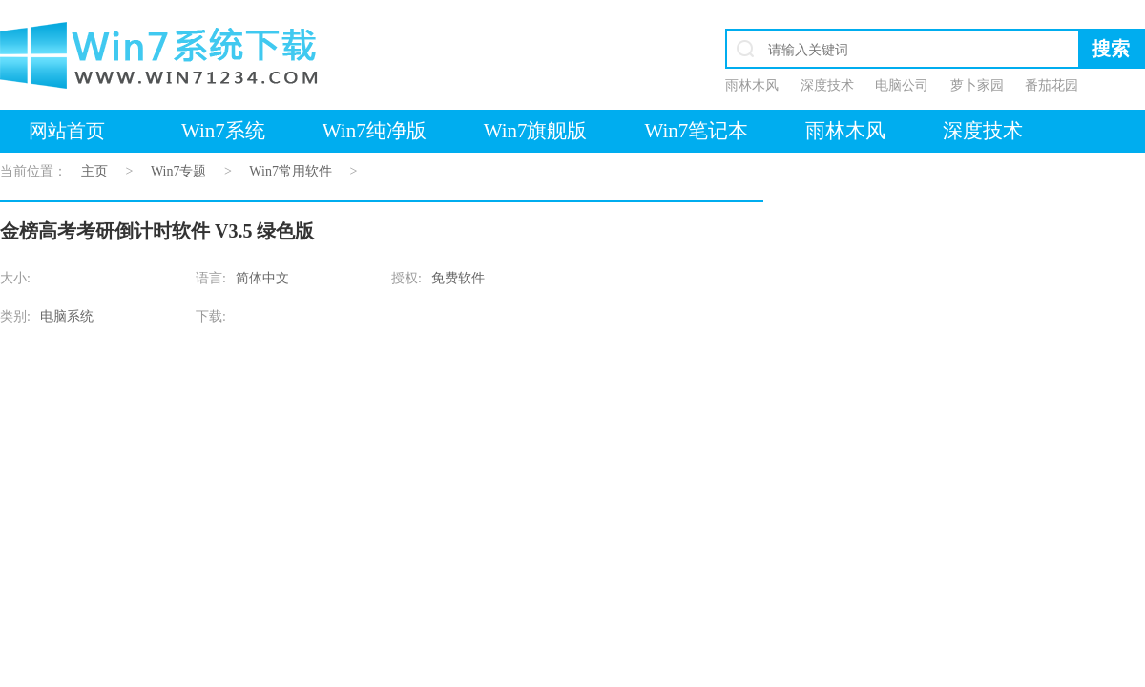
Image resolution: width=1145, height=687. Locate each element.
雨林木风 (752, 85)
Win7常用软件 (290, 171)
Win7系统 (223, 130)
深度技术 (827, 85)
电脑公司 (901, 85)
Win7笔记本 (696, 130)
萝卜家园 (977, 85)
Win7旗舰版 (536, 130)
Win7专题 (179, 171)
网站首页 (67, 130)
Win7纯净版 (375, 130)
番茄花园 (1051, 85)
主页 (94, 171)
